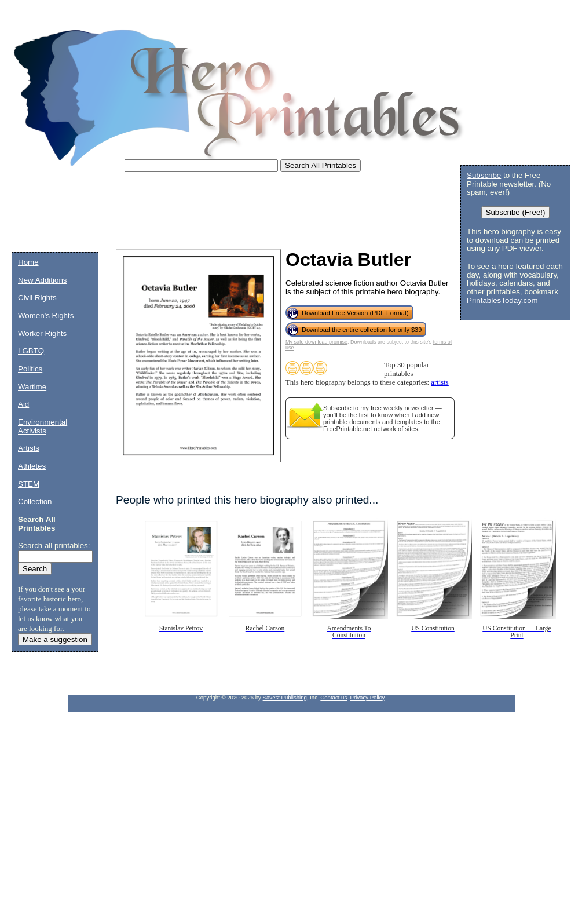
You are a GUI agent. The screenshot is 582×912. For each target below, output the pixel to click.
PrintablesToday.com (502, 300)
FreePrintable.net (347, 428)
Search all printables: (54, 545)
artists (440, 382)
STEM (28, 484)
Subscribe (337, 407)
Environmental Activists (42, 426)
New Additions (42, 280)
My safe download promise (316, 342)
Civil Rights (37, 297)
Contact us (333, 697)
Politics (30, 368)
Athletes (32, 466)
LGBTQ (31, 350)
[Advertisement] (222, 214)
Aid (23, 404)
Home (28, 262)
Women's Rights (46, 315)
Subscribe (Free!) (516, 212)
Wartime (32, 386)
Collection (35, 501)
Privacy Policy (367, 697)
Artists (28, 448)
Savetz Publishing (285, 697)
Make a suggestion (55, 639)
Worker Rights (42, 333)
